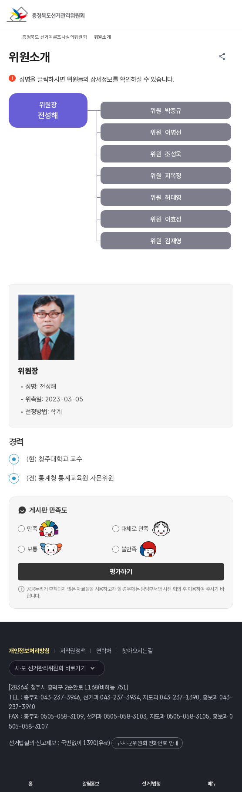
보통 (32, 549)
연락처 (103, 650)
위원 (166, 111)
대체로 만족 (134, 528)
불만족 (129, 549)
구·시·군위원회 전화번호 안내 (147, 743)
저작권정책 (73, 650)
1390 (90, 742)
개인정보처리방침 (29, 650)
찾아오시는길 (137, 650)
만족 (32, 528)
